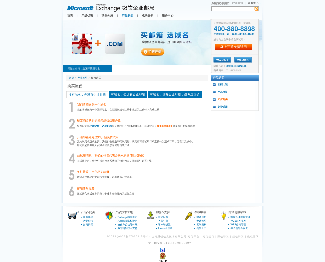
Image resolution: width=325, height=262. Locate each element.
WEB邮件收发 (238, 220)
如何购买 (223, 99)
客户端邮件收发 (239, 228)
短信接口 (208, 236)
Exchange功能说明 (127, 217)
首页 (70, 15)
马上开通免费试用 (233, 47)
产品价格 (223, 91)
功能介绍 (107, 15)
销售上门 (201, 228)
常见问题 (163, 217)
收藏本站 (237, 3)
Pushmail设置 (165, 228)
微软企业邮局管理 (240, 217)
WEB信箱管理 (238, 224)
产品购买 (127, 15)
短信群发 (238, 236)
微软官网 (253, 236)
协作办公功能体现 (127, 224)
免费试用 (223, 106)
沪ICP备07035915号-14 (134, 236)
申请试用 (201, 217)
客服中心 (253, 3)
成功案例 (147, 15)
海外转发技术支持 (127, 228)
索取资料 (201, 224)
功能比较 (223, 84)
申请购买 (201, 220)
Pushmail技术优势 (127, 220)
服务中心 (167, 15)
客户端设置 (164, 224)
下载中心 (163, 220)
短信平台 (193, 236)
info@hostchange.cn (236, 65)
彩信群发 (223, 236)
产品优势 (87, 15)
